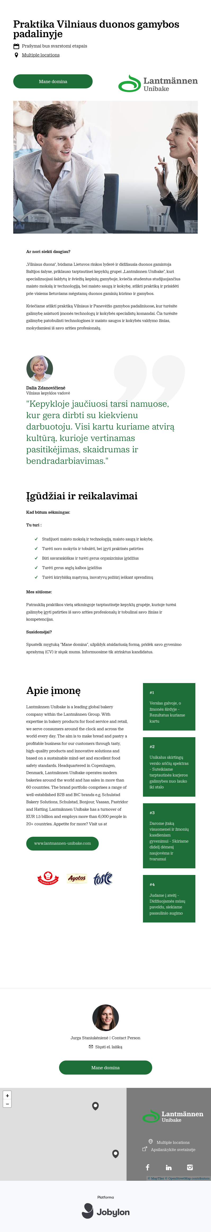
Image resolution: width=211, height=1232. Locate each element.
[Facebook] (147, 1168)
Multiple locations (41, 55)
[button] (115, 1152)
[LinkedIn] (168, 1168)
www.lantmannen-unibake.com (62, 842)
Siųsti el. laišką (108, 1046)
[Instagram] (189, 1168)
